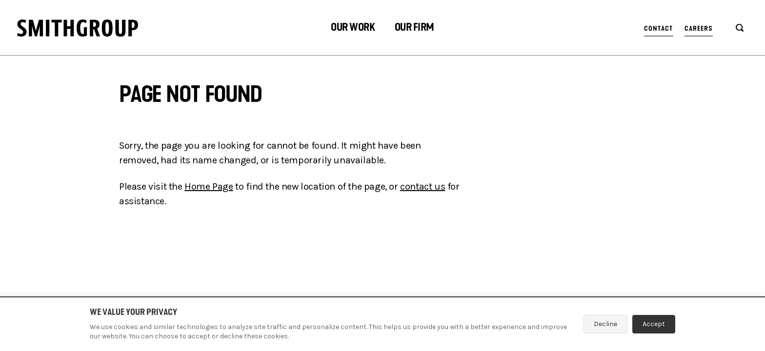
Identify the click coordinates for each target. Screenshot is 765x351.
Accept (654, 324)
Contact (658, 28)
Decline (605, 324)
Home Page (208, 186)
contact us (422, 186)
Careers (698, 28)
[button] (353, 28)
